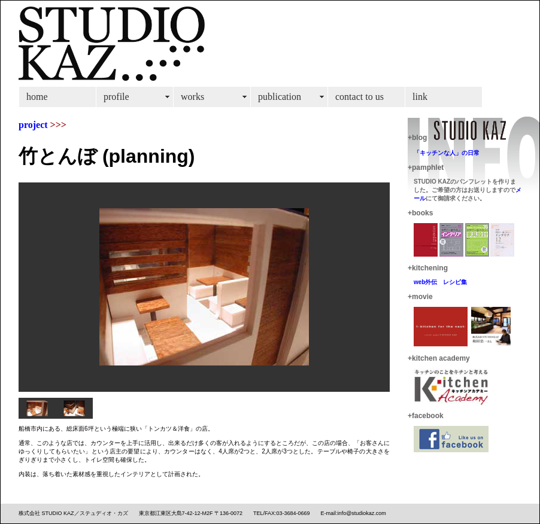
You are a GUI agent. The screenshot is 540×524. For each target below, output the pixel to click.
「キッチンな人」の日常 (447, 153)
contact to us (359, 97)
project (33, 125)
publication (279, 97)
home (37, 97)
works (192, 97)
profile (116, 97)
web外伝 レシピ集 (440, 282)
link (419, 97)
